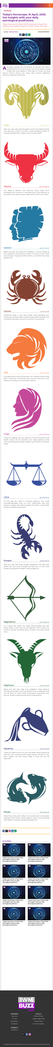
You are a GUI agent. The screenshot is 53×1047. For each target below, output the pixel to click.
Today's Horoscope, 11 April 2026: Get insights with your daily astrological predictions (38, 923)
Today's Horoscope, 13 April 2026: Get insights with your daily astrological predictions (38, 901)
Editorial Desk (13, 32)
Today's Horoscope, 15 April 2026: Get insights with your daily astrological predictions (38, 880)
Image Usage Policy (38, 1018)
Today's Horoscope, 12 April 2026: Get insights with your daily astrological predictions (12, 923)
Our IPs (14, 1018)
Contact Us (14, 1030)
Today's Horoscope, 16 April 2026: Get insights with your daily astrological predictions (12, 880)
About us (14, 1016)
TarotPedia (7, 11)
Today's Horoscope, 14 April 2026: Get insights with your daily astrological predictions (12, 901)
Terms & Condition (38, 1024)
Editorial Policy (38, 1016)
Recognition (14, 1021)
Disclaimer (14, 1024)
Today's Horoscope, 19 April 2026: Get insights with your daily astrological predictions (12, 859)
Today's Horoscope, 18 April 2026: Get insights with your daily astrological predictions (38, 859)
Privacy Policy (38, 1021)
